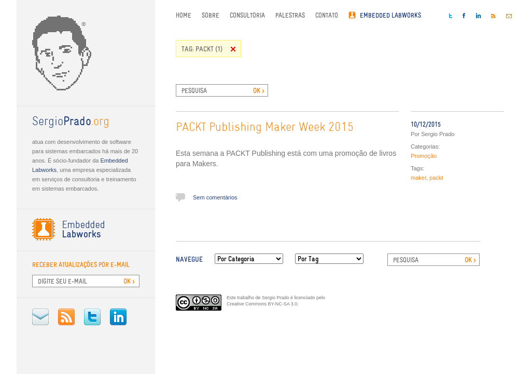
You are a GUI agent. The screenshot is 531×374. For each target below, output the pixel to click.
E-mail (40, 317)
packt (436, 178)
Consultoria (247, 15)
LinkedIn (118, 317)
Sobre (210, 15)
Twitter (92, 317)
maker (418, 178)
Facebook (464, 15)
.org (70, 122)
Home (183, 15)
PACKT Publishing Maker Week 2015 (265, 127)
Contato (326, 15)
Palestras (290, 15)
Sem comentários (215, 197)
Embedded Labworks (390, 15)
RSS (66, 317)
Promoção (424, 156)
